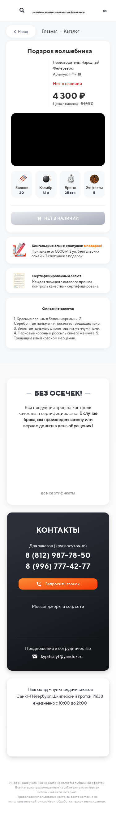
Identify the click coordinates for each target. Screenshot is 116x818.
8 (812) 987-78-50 (58, 555)
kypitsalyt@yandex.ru (62, 656)
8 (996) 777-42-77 (58, 566)
